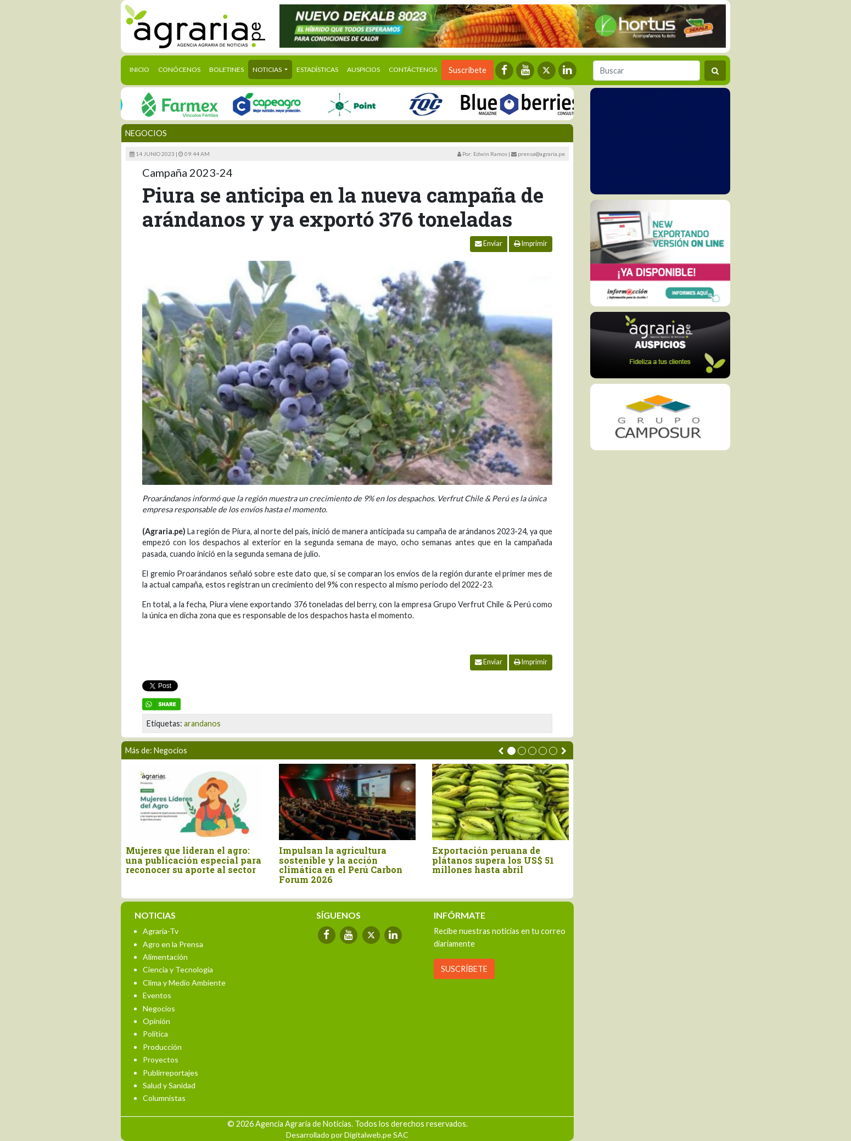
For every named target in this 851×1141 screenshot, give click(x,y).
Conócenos (179, 69)
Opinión (156, 1021)
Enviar (488, 243)
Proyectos (160, 1059)
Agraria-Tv (160, 931)
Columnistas (164, 1098)
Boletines (226, 69)
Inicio (142, 69)
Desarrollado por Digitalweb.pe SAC (347, 1134)
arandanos (202, 723)
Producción (162, 1046)
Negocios (146, 133)
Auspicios (363, 69)
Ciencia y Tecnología (178, 969)
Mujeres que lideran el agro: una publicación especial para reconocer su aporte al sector (193, 860)
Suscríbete (467, 70)
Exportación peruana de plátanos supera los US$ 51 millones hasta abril (493, 860)
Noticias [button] (268, 69)
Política (155, 1033)
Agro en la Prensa (173, 944)
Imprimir (530, 243)
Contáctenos (413, 69)
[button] (511, 751)
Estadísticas (317, 69)
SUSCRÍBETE (464, 969)
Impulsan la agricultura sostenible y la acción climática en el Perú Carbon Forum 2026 (340, 865)
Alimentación (165, 956)
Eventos (157, 995)
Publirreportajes (170, 1072)
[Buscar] (646, 70)
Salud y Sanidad (169, 1085)
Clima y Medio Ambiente (184, 982)
